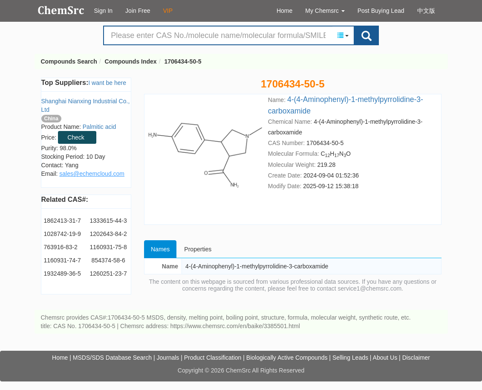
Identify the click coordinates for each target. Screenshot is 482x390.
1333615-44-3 (108, 220)
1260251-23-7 (108, 273)
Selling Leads (350, 357)
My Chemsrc (324, 10)
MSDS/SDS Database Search (112, 357)
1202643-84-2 (108, 233)
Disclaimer (416, 357)
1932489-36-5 (62, 273)
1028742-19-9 (62, 233)
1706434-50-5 (182, 61)
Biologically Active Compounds (287, 357)
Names (160, 249)
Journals (167, 357)
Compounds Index (131, 61)
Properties (197, 249)
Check (75, 137)
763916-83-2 (61, 247)
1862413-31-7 (62, 220)
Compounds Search (61, 10)
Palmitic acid (99, 126)
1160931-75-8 (108, 247)
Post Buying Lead (381, 10)
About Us (385, 357)
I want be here (107, 82)
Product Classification (213, 357)
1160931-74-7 (62, 260)
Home (284, 10)
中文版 (426, 10)
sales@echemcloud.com (91, 173)
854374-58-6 (108, 260)
